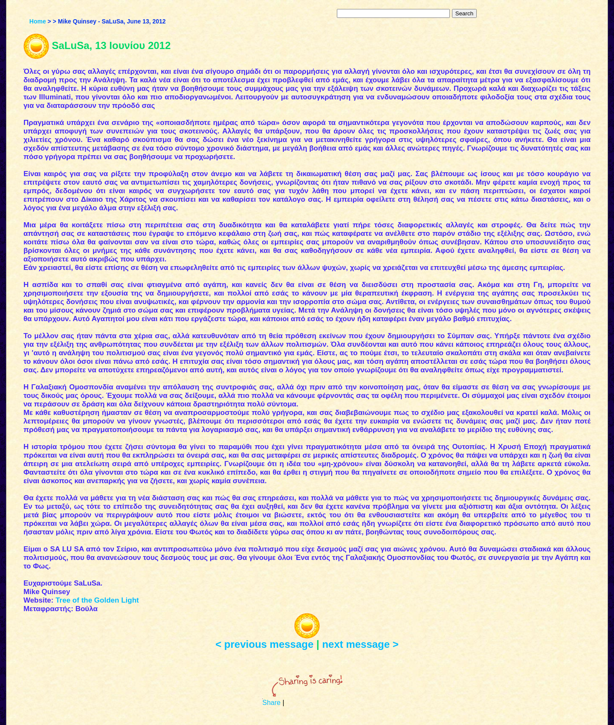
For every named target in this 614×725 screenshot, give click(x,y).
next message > (360, 644)
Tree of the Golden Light (97, 600)
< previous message (264, 644)
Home (37, 21)
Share (271, 702)
